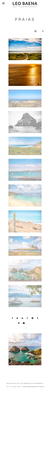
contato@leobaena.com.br (33, 386)
